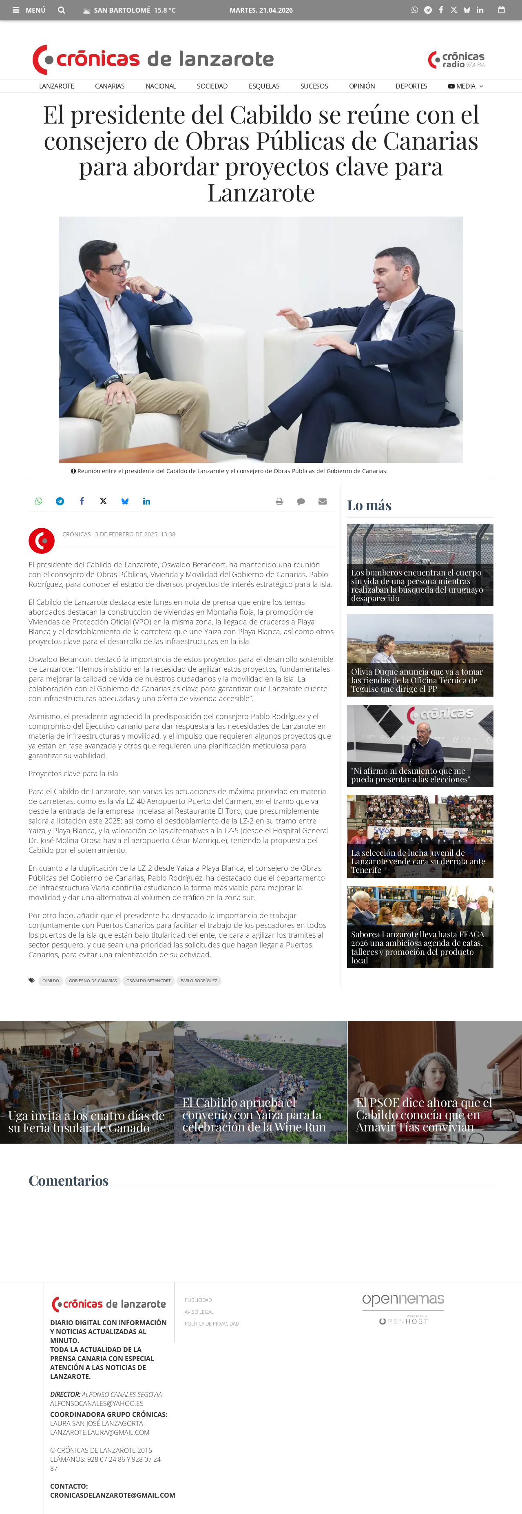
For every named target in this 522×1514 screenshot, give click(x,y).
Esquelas (264, 86)
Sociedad (212, 86)
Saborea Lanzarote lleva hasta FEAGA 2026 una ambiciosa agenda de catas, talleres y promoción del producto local (417, 946)
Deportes (411, 86)
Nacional (161, 86)
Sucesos (314, 86)
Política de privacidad (212, 1323)
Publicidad (198, 1300)
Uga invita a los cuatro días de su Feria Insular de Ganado (86, 1121)
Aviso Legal (199, 1311)
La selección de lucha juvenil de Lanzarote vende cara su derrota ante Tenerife (418, 861)
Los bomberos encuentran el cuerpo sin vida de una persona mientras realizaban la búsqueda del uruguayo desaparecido (417, 585)
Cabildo (50, 980)
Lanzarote (56, 86)
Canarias (109, 86)
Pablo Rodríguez (199, 980)
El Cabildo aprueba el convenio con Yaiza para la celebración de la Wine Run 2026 (254, 1120)
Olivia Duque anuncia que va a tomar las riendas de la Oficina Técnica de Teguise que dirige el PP (417, 680)
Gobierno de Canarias (93, 980)
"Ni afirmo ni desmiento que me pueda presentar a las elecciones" (410, 774)
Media (466, 86)
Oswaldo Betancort (148, 980)
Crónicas (76, 534)
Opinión (362, 86)
